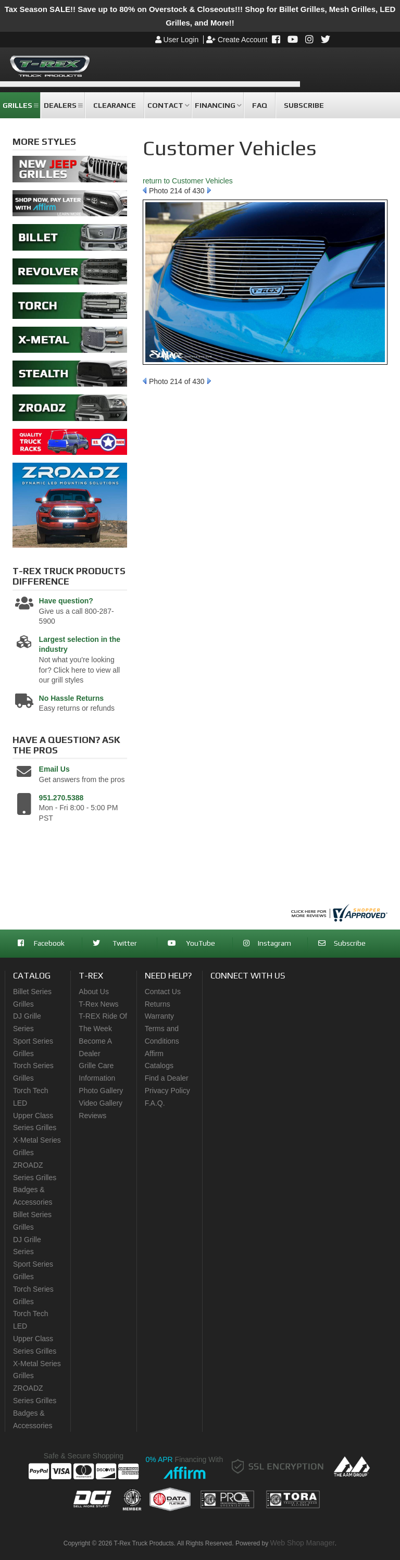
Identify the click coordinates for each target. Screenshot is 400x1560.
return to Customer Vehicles (188, 181)
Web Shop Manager (302, 1543)
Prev (144, 190)
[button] (20, 105)
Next (209, 190)
